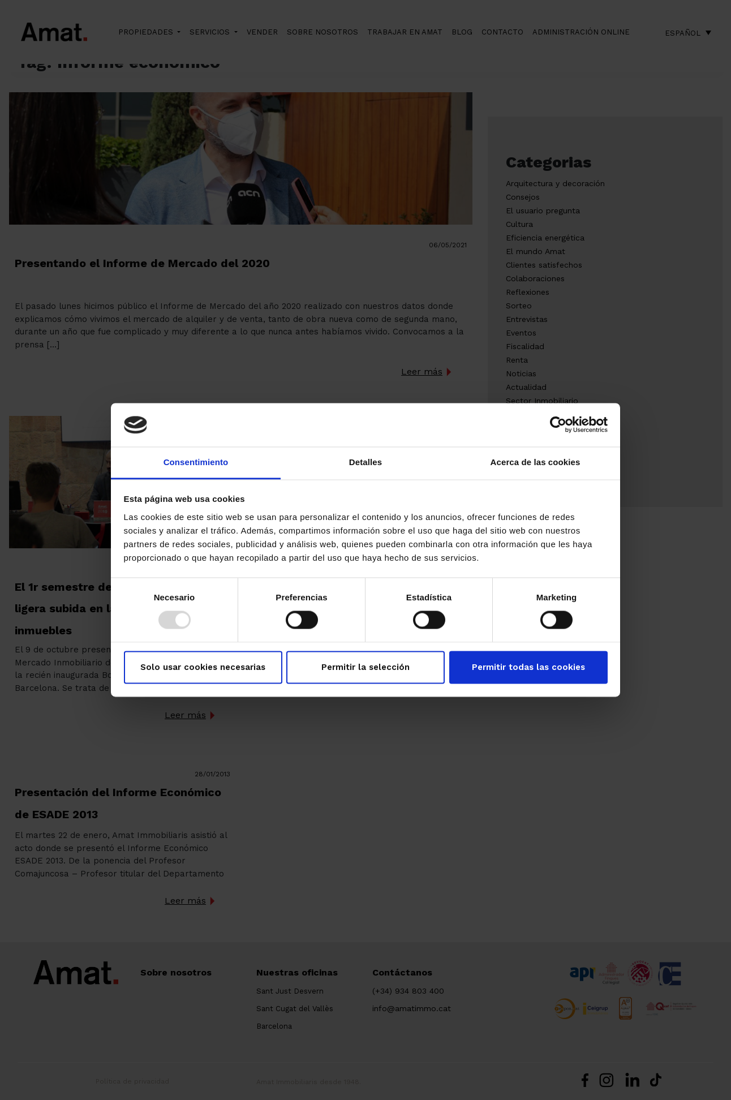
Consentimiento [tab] (196, 462)
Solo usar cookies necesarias (202, 667)
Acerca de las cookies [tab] (535, 462)
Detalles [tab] (365, 462)
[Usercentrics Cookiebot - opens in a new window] (558, 424)
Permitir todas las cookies (528, 667)
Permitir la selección (365, 667)
